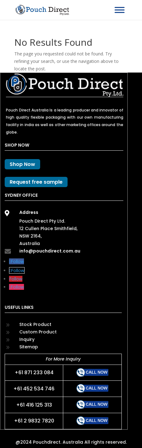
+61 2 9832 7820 (34, 420)
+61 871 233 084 (34, 372)
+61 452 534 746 (33, 388)
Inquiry (27, 339)
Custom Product (38, 332)
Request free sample (36, 182)
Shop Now (22, 164)
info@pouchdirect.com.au (49, 251)
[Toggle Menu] (120, 10)
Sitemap (28, 347)
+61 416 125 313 (34, 404)
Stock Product (35, 324)
